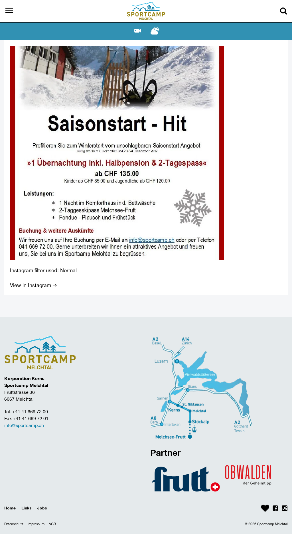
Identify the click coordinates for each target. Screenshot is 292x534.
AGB (52, 524)
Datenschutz (13, 524)
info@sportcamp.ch (24, 425)
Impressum (36, 524)
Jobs (42, 507)
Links (26, 507)
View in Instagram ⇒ (33, 285)
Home (10, 507)
